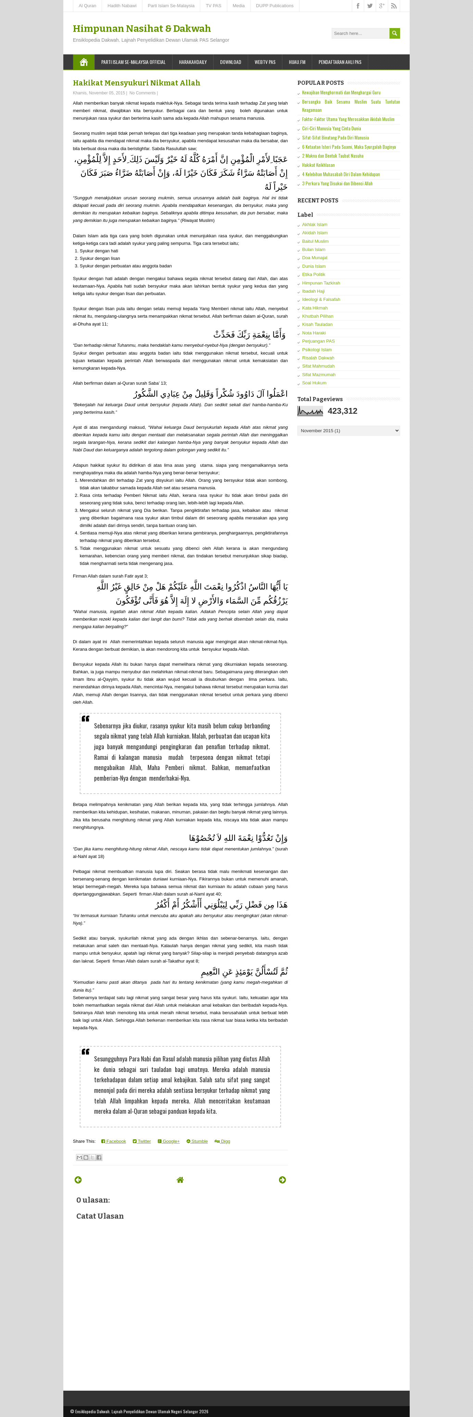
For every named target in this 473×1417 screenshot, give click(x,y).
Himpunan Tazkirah (321, 283)
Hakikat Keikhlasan (318, 164)
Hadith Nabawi (122, 5)
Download (230, 61)
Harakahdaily (193, 61)
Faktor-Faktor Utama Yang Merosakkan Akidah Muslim (348, 119)
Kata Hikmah (315, 307)
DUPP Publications (275, 5)
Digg (222, 1141)
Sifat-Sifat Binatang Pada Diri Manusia (335, 137)
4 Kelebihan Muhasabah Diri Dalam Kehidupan (341, 174)
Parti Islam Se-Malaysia (171, 5)
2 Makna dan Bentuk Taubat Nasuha (332, 155)
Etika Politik (313, 274)
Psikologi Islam (317, 349)
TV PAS (213, 5)
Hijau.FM (297, 61)
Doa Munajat (315, 257)
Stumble (197, 1141)
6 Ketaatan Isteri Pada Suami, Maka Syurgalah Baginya (349, 146)
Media (239, 5)
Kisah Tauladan (317, 324)
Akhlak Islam (315, 224)
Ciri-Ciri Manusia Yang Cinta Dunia (331, 128)
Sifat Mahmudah (318, 366)
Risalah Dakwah (318, 357)
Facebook (113, 1141)
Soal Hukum (314, 382)
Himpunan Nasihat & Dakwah (142, 28)
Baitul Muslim (315, 241)
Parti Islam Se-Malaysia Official (133, 61)
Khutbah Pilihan (317, 316)
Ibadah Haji (313, 291)
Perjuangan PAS (318, 341)
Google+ (169, 1141)
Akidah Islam (315, 232)
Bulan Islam (313, 249)
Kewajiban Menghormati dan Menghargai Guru (341, 92)
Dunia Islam (314, 266)
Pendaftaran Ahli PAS (340, 61)
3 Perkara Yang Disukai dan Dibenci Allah (337, 183)
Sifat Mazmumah (319, 374)
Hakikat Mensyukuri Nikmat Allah (137, 83)
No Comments (142, 93)
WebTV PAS (265, 61)
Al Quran (87, 5)
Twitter (142, 1141)
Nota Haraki (314, 332)
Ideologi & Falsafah (321, 299)
